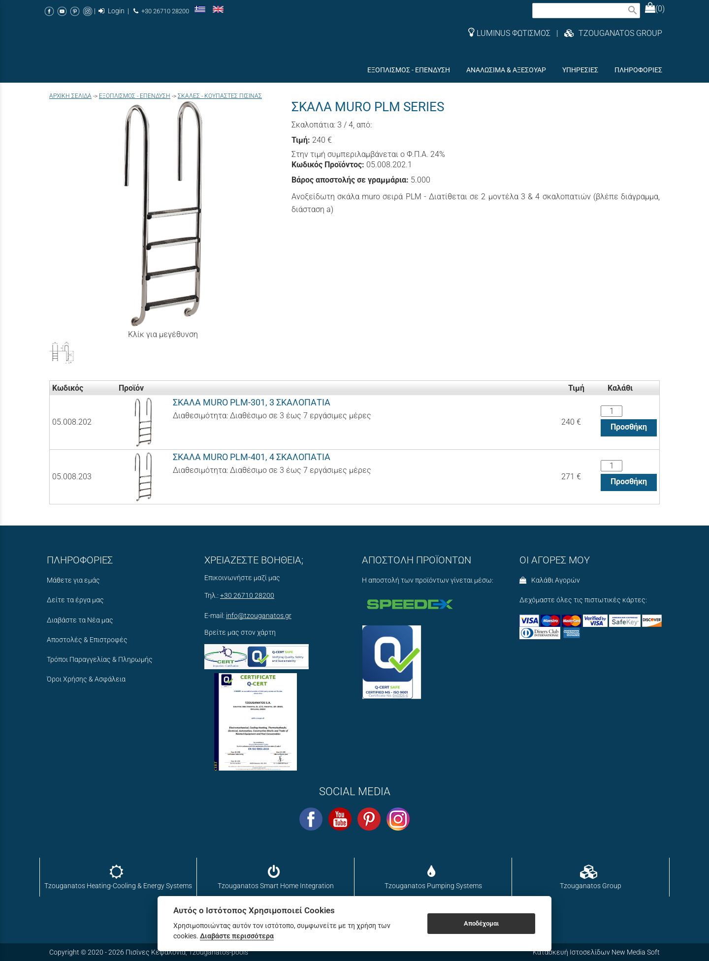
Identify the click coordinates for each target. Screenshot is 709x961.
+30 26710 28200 (161, 11)
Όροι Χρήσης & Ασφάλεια (86, 679)
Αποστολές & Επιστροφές (87, 640)
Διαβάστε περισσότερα (237, 936)
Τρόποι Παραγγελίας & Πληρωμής (100, 659)
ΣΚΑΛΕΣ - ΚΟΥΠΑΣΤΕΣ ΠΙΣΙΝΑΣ (220, 96)
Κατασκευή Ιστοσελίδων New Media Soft (596, 952)
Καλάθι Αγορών (549, 580)
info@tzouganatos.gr (258, 616)
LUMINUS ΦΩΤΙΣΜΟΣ (509, 33)
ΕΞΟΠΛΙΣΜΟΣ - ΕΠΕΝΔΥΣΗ (134, 96)
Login (111, 11)
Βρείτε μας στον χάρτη (240, 632)
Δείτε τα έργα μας (75, 600)
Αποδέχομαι (481, 923)
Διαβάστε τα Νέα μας (80, 620)
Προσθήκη (629, 427)
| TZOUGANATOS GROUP (606, 33)
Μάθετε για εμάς (73, 580)
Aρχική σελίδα (70, 96)
